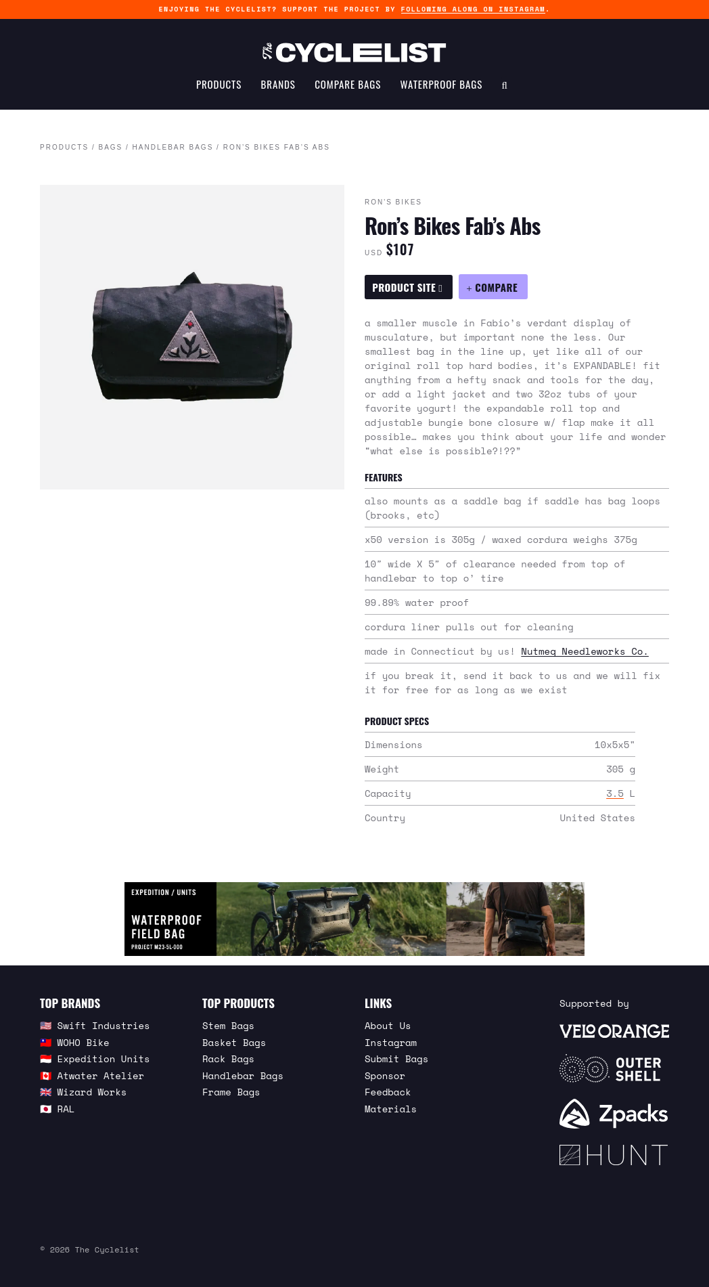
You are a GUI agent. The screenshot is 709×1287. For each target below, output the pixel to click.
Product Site (407, 287)
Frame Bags (231, 1092)
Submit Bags (396, 1058)
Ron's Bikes (393, 202)
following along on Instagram (473, 9)
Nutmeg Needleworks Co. (585, 651)
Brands (278, 85)
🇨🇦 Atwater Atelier (92, 1075)
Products (219, 85)
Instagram (391, 1042)
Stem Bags (228, 1025)
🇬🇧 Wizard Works (83, 1092)
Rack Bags (228, 1058)
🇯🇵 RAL (57, 1108)
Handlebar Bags (173, 148)
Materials (391, 1108)
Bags (110, 148)
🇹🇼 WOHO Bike (75, 1042)
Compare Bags (348, 85)
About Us (388, 1025)
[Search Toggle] (504, 85)
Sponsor (385, 1075)
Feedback (388, 1092)
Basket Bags (234, 1042)
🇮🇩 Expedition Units (95, 1058)
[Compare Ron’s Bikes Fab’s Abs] (493, 286)
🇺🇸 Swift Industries (95, 1025)
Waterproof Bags (442, 85)
